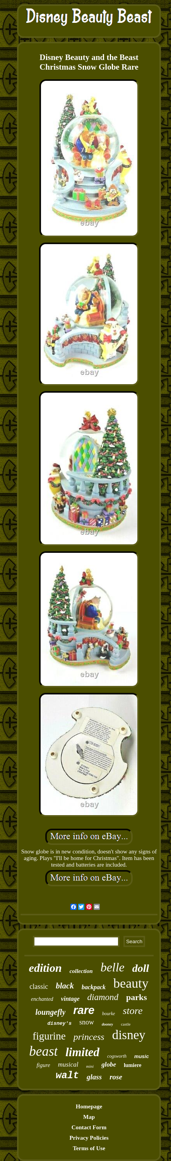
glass (94, 1077)
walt (67, 1075)
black (65, 985)
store (132, 1010)
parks (136, 997)
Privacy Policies (88, 1138)
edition (45, 967)
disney (128, 1035)
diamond (103, 997)
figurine (48, 1036)
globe (108, 1064)
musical (68, 1064)
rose (115, 1077)
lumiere (133, 1065)
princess (89, 1037)
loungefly (51, 1012)
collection (81, 971)
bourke (108, 1013)
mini (90, 1066)
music (141, 1056)
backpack (94, 987)
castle (125, 1024)
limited (82, 1052)
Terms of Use (89, 1148)
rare (83, 1010)
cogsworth (117, 1056)
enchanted (42, 999)
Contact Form (89, 1127)
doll (140, 968)
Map (89, 1117)
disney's (60, 1023)
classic (38, 986)
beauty (131, 983)
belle (113, 967)
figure (43, 1065)
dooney (107, 1024)
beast (43, 1051)
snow (86, 1022)
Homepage (89, 1106)
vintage (70, 998)
